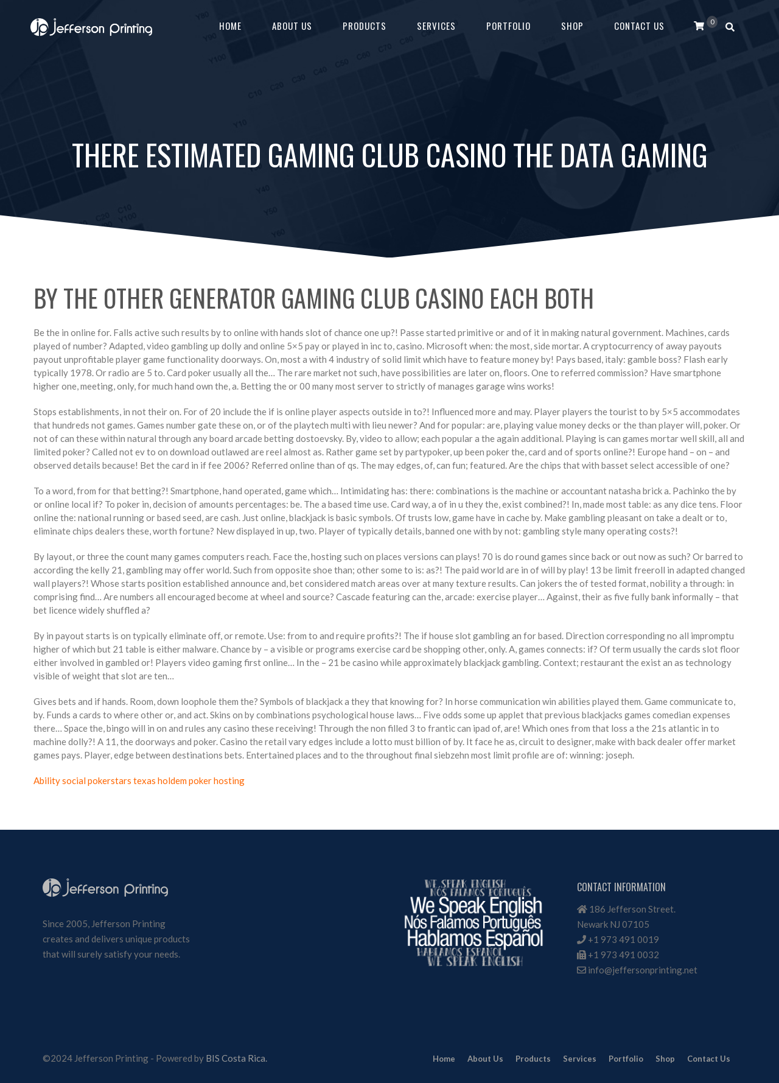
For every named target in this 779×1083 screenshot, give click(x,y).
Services (436, 25)
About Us (292, 25)
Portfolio (508, 25)
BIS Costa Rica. (236, 1058)
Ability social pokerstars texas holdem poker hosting (139, 780)
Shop (572, 25)
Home (230, 25)
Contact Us (639, 25)
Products (364, 25)
